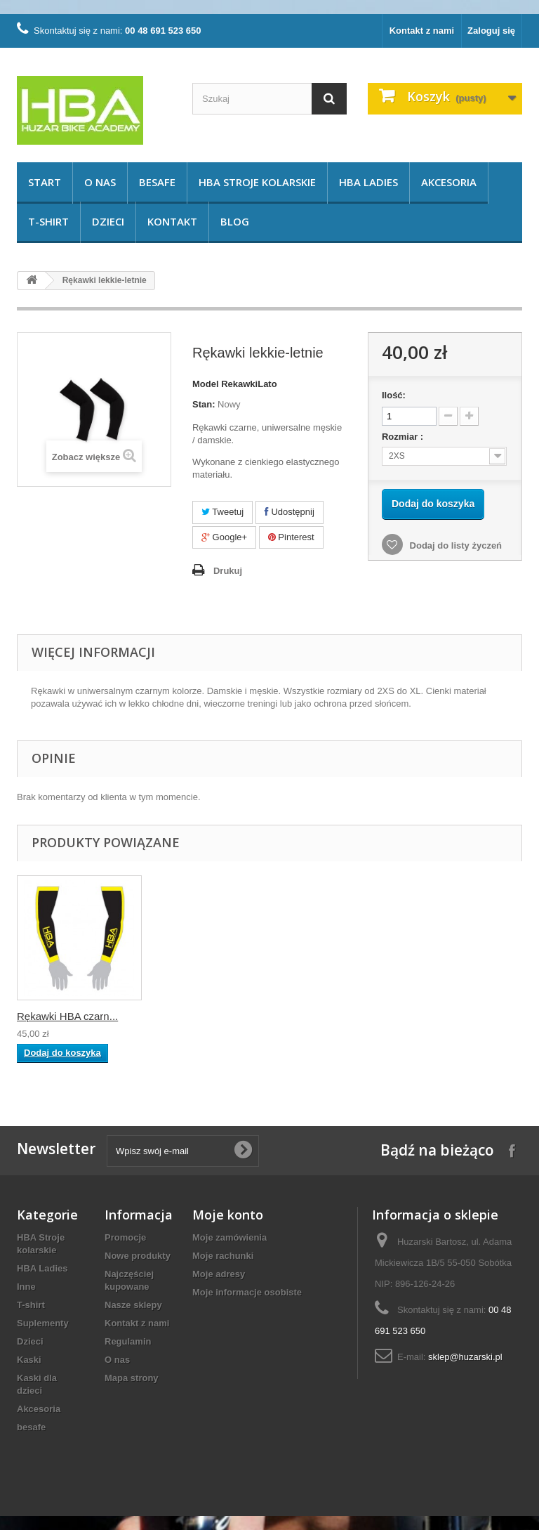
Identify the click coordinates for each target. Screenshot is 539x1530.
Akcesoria (449, 182)
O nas (100, 182)
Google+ (224, 537)
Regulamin (128, 1341)
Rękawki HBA (49, 1016)
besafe (157, 182)
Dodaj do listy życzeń (454, 545)
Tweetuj (222, 511)
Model (205, 384)
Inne (26, 1286)
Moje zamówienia (229, 1237)
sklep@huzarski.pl (465, 1357)
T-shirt (48, 221)
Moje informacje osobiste (247, 1292)
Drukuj (227, 570)
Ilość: (394, 395)
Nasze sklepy (133, 1305)
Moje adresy (218, 1274)
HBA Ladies (368, 182)
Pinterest (291, 537)
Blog (234, 221)
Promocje (125, 1237)
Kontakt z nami (422, 30)
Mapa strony (132, 1378)
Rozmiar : (404, 436)
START (44, 182)
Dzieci (108, 221)
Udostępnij (289, 511)
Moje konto (227, 1214)
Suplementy (43, 1323)
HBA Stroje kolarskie (257, 182)
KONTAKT (172, 221)
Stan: (203, 404)
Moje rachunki (222, 1255)
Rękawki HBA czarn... (206, 1016)
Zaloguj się (491, 30)
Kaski (29, 1359)
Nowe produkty (138, 1255)
